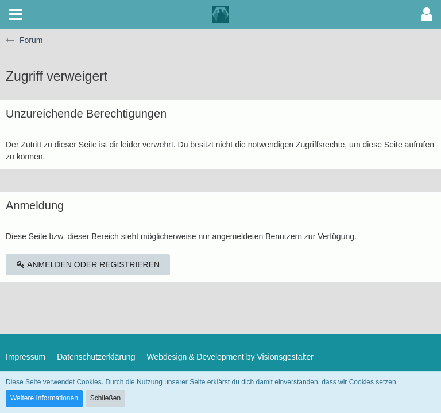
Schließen (105, 398)
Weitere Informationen (44, 398)
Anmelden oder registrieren (88, 264)
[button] (15, 14)
